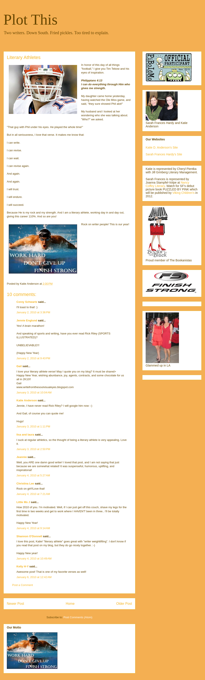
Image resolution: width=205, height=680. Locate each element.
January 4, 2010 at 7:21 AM (33, 494)
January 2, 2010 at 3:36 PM (33, 312)
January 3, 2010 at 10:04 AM (33, 392)
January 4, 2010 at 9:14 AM (33, 528)
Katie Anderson (26, 400)
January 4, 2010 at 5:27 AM (33, 475)
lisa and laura (25, 434)
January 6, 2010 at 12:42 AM (33, 577)
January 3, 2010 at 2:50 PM (33, 449)
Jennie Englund (26, 320)
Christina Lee (25, 483)
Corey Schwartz (26, 301)
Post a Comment (22, 585)
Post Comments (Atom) (77, 617)
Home (70, 603)
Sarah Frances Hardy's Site (164, 154)
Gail (19, 366)
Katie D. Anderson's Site (162, 147)
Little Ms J (23, 502)
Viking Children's (183, 192)
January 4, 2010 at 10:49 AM (33, 558)
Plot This (30, 19)
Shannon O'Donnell (29, 536)
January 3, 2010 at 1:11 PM (33, 426)
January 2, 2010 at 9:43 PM (33, 358)
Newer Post (15, 603)
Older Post (124, 603)
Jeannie (21, 457)
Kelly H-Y (22, 566)
